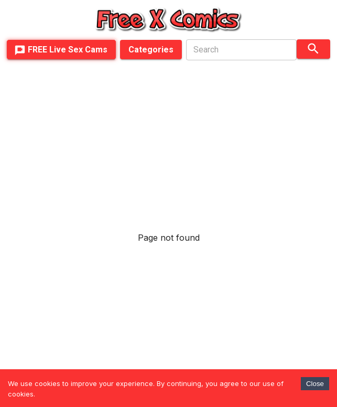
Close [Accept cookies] (315, 384)
